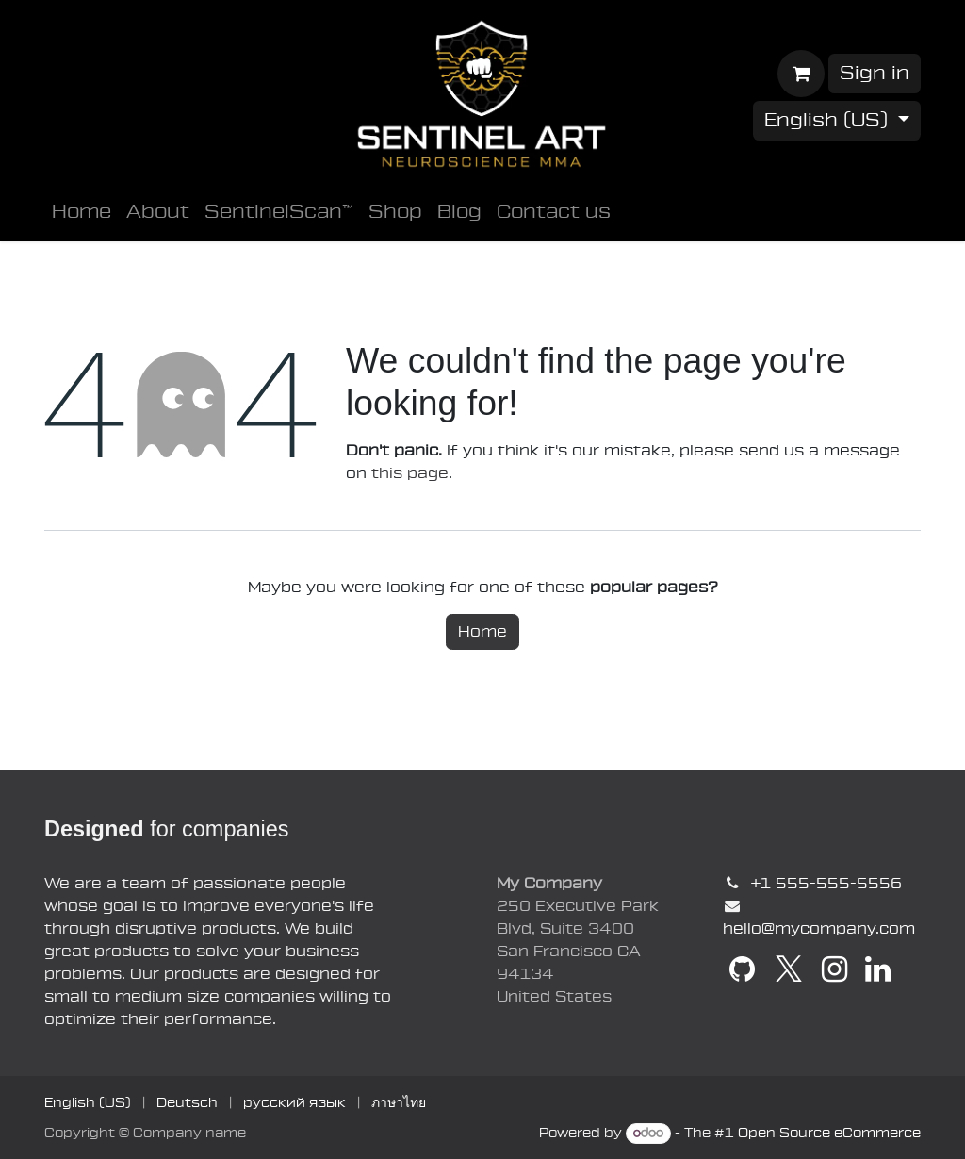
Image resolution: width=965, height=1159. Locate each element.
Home (482, 631)
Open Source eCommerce (829, 1133)
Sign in (874, 73)
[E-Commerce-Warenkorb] (801, 73)
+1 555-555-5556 (826, 883)
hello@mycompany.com (819, 928)
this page (410, 473)
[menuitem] (81, 212)
